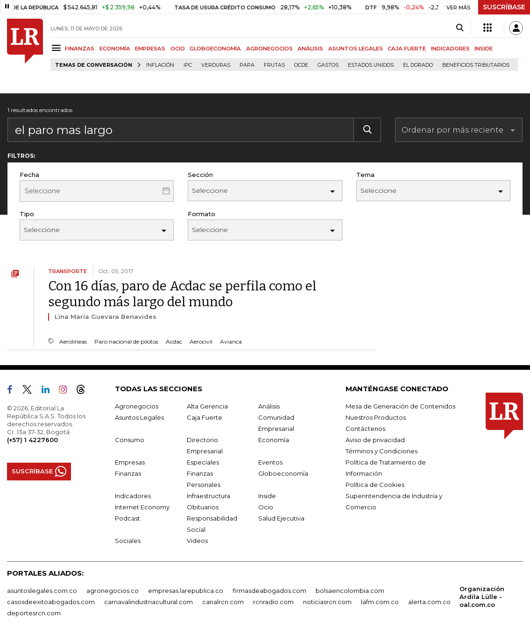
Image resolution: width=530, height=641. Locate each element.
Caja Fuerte (204, 417)
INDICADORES (450, 48)
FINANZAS (79, 48)
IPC (188, 65)
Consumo (129, 440)
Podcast (127, 518)
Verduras (215, 65)
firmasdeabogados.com (269, 590)
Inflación (160, 65)
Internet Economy (142, 507)
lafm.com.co (380, 602)
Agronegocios (136, 406)
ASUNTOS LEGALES (355, 48)
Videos (197, 540)
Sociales (128, 540)
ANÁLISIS (310, 48)
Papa (247, 65)
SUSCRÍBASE (504, 7)
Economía (273, 440)
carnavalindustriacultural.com (148, 602)
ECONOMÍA (114, 48)
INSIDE (483, 48)
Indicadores (133, 496)
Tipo (27, 214)
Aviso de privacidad (375, 440)
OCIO (177, 48)
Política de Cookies (375, 484)
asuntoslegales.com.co (42, 590)
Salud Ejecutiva (281, 518)
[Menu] (57, 48)
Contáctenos (365, 428)
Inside (267, 496)
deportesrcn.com (34, 613)
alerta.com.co (429, 602)
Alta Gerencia (207, 406)
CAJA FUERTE (407, 48)
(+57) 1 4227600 (32, 440)
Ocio (265, 507)
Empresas (130, 462)
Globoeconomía (283, 473)
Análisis (269, 406)
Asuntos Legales (139, 417)
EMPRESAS (150, 48)
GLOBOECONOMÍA (215, 48)
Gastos (328, 65)
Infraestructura (208, 496)
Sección (200, 174)
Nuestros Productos (376, 417)
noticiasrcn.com (327, 602)
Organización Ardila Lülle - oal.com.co (481, 596)
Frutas (274, 65)
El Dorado (418, 65)
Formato (201, 214)
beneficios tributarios (475, 65)
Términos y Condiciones (381, 451)
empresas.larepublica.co (185, 590)
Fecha (29, 174)
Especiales (203, 462)
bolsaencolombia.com (350, 590)
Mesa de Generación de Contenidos (400, 406)
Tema (365, 174)
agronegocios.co (112, 590)
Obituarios (203, 507)
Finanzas (128, 473)
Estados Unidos (371, 65)
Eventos (270, 462)
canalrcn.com (223, 602)
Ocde (301, 65)
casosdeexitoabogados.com (51, 602)
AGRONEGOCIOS (269, 48)
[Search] (459, 28)
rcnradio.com (273, 602)
